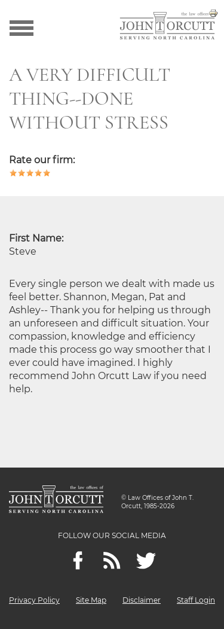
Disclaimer (141, 600)
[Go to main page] (167, 27)
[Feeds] (112, 560)
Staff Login (196, 600)
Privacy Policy (34, 600)
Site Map (91, 600)
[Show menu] (21, 26)
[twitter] (146, 560)
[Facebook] (78, 560)
